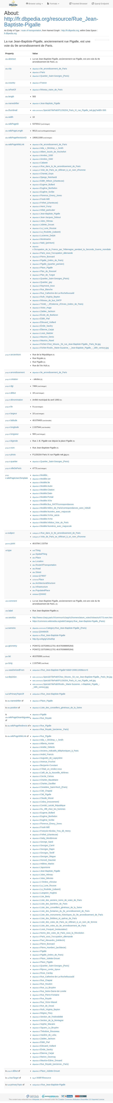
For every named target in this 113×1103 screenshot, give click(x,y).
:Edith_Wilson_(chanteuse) (48, 181)
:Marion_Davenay (44, 1057)
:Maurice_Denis (43, 337)
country (10, 83)
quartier (11, 461)
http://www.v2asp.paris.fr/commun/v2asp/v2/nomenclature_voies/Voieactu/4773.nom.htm (72, 617)
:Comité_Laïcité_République (48, 805)
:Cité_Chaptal (42, 791)
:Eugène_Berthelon (44, 188)
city (8, 68)
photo (10, 454)
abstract (10, 59)
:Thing (36, 550)
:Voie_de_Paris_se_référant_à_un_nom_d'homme (59, 170)
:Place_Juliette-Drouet (46, 958)
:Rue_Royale (41, 718)
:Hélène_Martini (43, 864)
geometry (11, 646)
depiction (11, 677)
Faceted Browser (78, 3)
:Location (37, 561)
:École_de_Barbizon (45, 315)
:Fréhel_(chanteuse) (45, 203)
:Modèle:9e (41, 482)
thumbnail (11, 110)
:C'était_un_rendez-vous (47, 769)
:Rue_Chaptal (42, 980)
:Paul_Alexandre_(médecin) (48, 940)
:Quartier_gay (42, 282)
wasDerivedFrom (14, 670)
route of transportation (31, 30)
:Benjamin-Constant (45, 765)
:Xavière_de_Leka (44, 1035)
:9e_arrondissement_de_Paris (49, 68)
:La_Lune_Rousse (44, 228)
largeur (11, 413)
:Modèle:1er (41, 479)
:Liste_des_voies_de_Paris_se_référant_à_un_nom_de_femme (64, 922)
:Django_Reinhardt (44, 177)
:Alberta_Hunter (43, 743)
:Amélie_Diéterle (43, 747)
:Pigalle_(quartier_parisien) (48, 264)
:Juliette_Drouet (43, 224)
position (12, 707)
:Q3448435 (40, 631)
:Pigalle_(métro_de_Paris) (47, 260)
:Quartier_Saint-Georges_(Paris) (50, 76)
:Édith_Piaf (41, 318)
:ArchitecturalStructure (43, 583)
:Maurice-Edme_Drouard (47, 1060)
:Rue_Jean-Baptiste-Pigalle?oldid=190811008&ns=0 (60, 670)
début (10, 393)
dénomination (14, 400)
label (9, 611)
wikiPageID (12, 124)
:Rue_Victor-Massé (44, 1002)
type (8, 550)
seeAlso (10, 617)
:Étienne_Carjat (43, 329)
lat (8, 656)
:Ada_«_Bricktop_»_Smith (47, 148)
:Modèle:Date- (42, 493)
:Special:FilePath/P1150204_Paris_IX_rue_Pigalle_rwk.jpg (64, 680)
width (9, 117)
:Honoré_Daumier (44, 860)
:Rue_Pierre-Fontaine (45, 995)
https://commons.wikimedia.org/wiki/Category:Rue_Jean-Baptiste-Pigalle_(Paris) (68, 621)
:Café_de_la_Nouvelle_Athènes (50, 772)
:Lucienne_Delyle (43, 235)
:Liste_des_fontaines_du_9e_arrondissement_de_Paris (61, 911)
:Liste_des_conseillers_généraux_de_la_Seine (57, 707)
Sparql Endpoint (100, 3)
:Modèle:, (40, 475)
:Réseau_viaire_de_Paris (47, 89)
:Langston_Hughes (44, 893)
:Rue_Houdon (42, 984)
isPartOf (10, 89)
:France (39, 83)
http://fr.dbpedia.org (70, 30)
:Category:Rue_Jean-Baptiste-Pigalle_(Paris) (59, 628)
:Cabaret (40, 162)
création (11, 379)
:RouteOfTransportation (44, 565)
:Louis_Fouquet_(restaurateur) (49, 929)
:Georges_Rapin (43, 849)
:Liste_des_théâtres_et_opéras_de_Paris (54, 918)
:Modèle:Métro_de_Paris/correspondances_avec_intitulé (61, 508)
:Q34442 (39, 594)
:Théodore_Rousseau (45, 1031)
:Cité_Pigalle (41, 794)
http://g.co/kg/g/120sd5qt (43, 639)
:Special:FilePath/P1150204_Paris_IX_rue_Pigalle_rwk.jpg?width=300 (69, 110)
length (9, 96)
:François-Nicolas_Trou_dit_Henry (51, 831)
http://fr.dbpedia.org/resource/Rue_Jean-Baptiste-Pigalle (51, 22)
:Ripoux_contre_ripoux (46, 969)
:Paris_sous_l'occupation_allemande (52, 253)
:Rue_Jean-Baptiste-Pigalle (48, 635)
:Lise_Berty (41, 896)
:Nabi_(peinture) (43, 243)
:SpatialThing (39, 554)
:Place (36, 557)
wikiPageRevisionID (16, 137)
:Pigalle (39, 714)
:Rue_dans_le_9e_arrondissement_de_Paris (56, 166)
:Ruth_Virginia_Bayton (46, 297)
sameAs (10, 628)
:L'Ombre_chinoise (44, 882)
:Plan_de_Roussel (44, 271)
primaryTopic (14, 1084)
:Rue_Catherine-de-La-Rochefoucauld (53, 293)
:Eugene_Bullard (43, 184)
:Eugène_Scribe (43, 192)
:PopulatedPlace (41, 590)
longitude (12, 427)
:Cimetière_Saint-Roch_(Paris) (49, 787)
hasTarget (13, 1078)
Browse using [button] (34, 3)
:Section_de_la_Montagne (47, 1020)
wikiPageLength (14, 131)
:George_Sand (42, 842)
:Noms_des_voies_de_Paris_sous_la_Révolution (58, 933)
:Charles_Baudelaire (45, 780)
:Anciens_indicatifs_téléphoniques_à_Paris (55, 751)
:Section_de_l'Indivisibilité (47, 1017)
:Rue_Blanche (42, 289)
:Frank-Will (40, 199)
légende (11, 441)
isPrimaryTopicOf (14, 694)
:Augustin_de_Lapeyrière (47, 758)
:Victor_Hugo (41, 308)
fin (9, 406)
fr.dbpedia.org (10, 33)
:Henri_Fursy (41, 206)
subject (9, 533)
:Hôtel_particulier (43, 210)
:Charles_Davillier (44, 783)
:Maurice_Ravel (43, 340)
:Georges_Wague (44, 856)
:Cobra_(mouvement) (45, 802)
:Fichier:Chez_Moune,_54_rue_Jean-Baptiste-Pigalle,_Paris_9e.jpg (66, 344)
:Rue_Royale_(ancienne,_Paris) (50, 729)
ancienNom (13, 354)
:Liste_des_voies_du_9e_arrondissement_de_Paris (59, 925)
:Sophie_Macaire (43, 1024)
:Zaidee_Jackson (43, 311)
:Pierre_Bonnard (43, 256)
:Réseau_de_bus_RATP (47, 300)
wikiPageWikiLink (14, 144)
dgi (9, 386)
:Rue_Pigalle (41, 725)
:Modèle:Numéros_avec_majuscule (52, 526)
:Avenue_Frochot (43, 761)
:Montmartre (41, 239)
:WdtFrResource (41, 1078)
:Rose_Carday (42, 973)
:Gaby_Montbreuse (44, 838)
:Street (36, 572)
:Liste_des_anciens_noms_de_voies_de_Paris (57, 900)
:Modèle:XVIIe (42, 519)
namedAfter (12, 103)
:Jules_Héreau (42, 221)
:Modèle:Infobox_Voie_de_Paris (50, 522)
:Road (36, 568)
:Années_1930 (42, 155)
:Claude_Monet (43, 798)
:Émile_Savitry (42, 326)
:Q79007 (39, 576)
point (10, 543)
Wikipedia (35, 1099)
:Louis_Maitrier (42, 333)
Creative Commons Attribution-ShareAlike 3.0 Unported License (81, 1099)
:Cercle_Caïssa (43, 776)
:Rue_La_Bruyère (44, 987)
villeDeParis (13, 468)
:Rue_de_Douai (43, 1006)
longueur (12, 434)
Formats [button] (53, 3)
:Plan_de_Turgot (43, 275)
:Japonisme (41, 867)
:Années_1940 (42, 159)
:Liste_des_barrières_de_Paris (49, 904)
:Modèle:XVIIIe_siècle (45, 515)
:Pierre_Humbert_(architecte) (49, 947)
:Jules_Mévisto (42, 878)
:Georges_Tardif (43, 853)
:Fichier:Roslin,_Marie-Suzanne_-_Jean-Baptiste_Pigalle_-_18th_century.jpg (70, 348)
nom (10, 448)
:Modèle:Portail (42, 497)
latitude (11, 420)
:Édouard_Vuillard (44, 322)
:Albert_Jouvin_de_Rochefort (49, 152)
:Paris (38, 72)
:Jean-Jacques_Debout (46, 217)
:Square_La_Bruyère (45, 1027)
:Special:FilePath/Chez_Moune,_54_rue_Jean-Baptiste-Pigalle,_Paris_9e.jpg (72, 677)
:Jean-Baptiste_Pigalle (46, 103)
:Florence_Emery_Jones (47, 195)
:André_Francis (43, 754)
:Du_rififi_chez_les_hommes (48, 809)
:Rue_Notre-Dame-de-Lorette (49, 991)
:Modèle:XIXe (42, 500)
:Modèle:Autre (42, 486)
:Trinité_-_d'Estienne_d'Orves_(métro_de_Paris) (57, 304)
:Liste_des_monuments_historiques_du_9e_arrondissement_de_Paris (67, 915)
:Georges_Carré (43, 845)
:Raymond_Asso (43, 286)
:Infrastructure (40, 587)
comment (11, 601)
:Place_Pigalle (42, 267)
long (8, 663)
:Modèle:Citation (43, 490)
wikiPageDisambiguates (17, 717)
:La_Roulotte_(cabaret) (46, 232)
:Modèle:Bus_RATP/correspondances (53, 504)
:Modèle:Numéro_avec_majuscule (51, 511)
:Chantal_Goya (42, 173)
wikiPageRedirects (17, 725)
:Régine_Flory (42, 1013)
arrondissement (15, 372)
